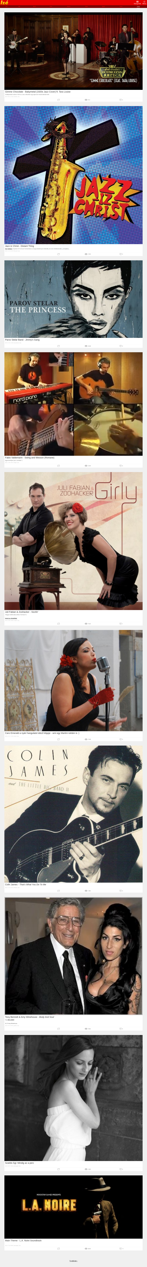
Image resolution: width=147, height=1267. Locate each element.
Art (19, 6)
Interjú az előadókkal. (11, 618)
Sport (103, 6)
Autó (34, 6)
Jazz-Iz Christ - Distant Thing (19, 246)
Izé (6, 6)
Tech (121, 6)
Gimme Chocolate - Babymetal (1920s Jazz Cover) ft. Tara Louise (37, 91)
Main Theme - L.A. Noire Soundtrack (23, 1240)
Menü (144, 3)
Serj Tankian (8, 249)
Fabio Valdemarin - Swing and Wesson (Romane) (30, 457)
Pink (86, 6)
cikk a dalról (10, 1020)
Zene (138, 6)
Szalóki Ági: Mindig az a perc (20, 1163)
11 (123, 1248)
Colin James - (25, 884)
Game (68, 6)
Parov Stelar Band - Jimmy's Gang (22, 339)
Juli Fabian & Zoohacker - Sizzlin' (21, 612)
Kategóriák (137, 3)
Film (51, 6)
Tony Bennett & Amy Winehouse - (29, 1017)
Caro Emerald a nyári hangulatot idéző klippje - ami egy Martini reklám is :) (42, 733)
